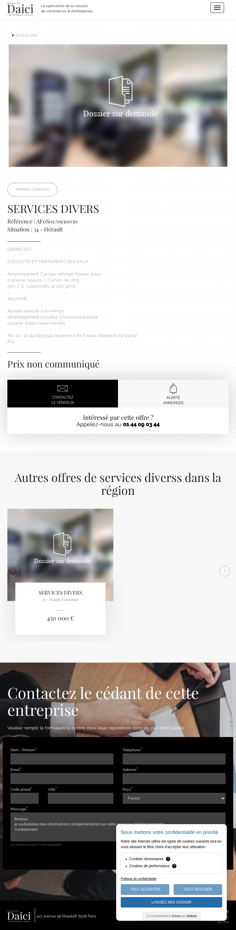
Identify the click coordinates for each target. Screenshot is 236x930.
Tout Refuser (197, 889)
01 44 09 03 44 (141, 424)
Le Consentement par (172, 916)
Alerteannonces (173, 394)
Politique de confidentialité (138, 878)
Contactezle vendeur (62, 394)
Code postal (20, 789)
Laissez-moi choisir (171, 902)
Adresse (129, 770)
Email (15, 770)
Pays (127, 789)
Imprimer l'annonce (32, 189)
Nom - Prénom (22, 750)
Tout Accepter (145, 889)
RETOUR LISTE (24, 35)
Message (18, 809)
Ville (51, 789)
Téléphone (131, 750)
